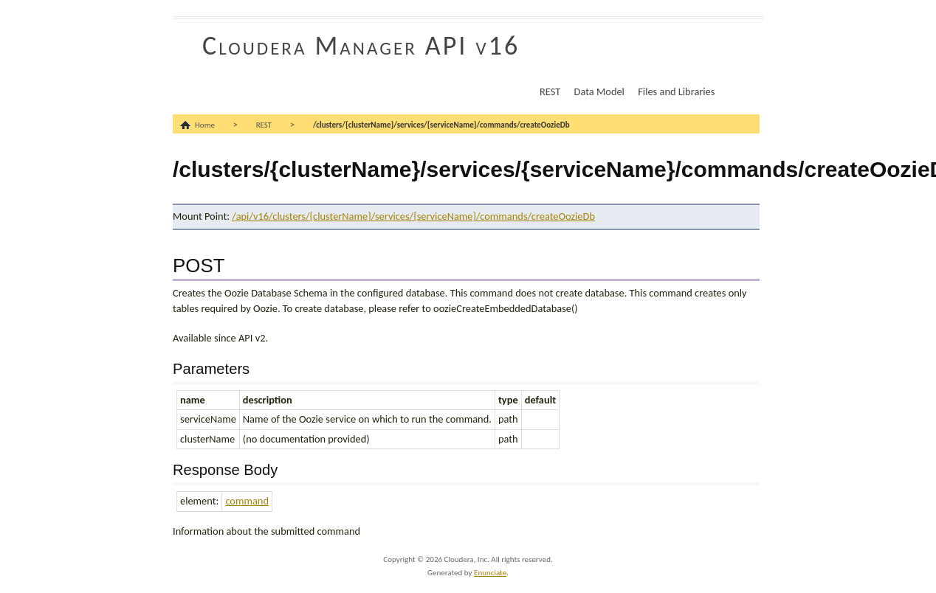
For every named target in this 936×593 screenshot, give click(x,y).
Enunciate (490, 573)
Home (205, 125)
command (247, 500)
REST (550, 91)
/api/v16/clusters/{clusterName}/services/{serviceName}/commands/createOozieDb (413, 216)
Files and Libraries (676, 91)
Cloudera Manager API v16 (361, 46)
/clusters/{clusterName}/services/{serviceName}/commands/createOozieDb (441, 125)
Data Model (599, 91)
